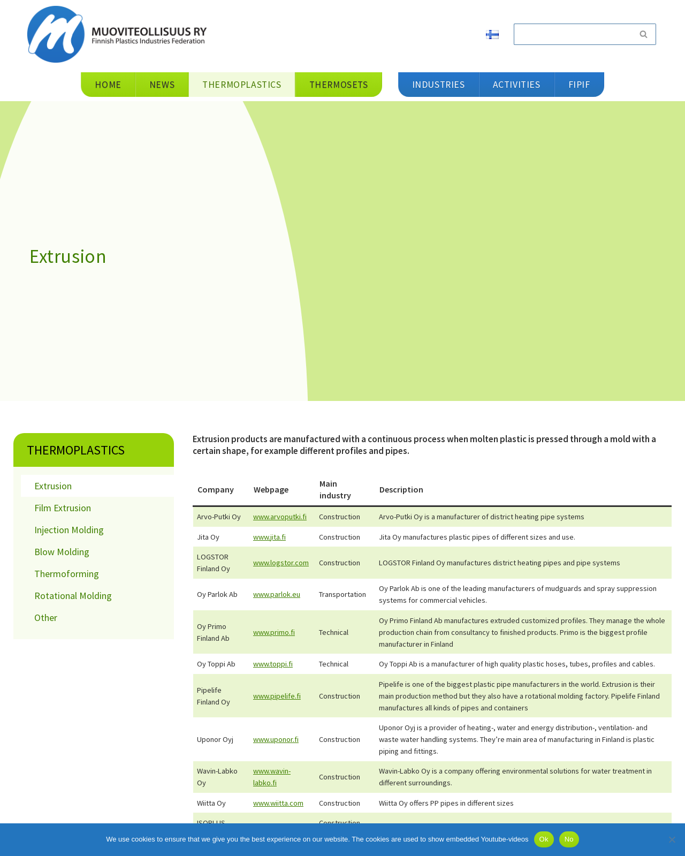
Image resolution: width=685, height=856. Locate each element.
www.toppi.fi (273, 664)
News (161, 84)
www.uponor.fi (276, 739)
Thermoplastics (76, 450)
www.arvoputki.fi (280, 516)
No (569, 839)
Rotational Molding (73, 595)
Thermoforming (66, 573)
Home (108, 84)
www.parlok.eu (276, 594)
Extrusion (53, 486)
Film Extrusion (62, 508)
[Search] (572, 34)
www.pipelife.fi (277, 696)
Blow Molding (61, 552)
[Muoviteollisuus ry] (120, 34)
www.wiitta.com (278, 803)
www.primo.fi (274, 632)
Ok (544, 839)
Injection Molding (69, 530)
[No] (671, 839)
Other (45, 617)
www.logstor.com (281, 562)
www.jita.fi (269, 537)
